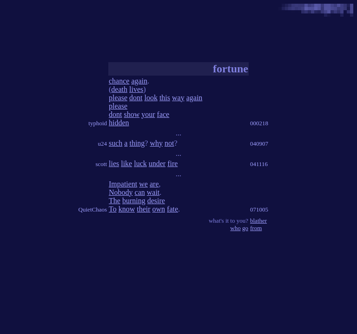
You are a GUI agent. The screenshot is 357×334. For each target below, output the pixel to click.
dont (135, 98)
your (148, 114)
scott (101, 164)
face (163, 114)
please (118, 98)
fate (172, 209)
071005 (259, 209)
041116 (259, 164)
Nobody (121, 192)
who (235, 228)
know (127, 209)
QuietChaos (93, 209)
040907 (259, 143)
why (156, 143)
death (119, 89)
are (154, 184)
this (164, 98)
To (113, 209)
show (131, 114)
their (143, 209)
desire (156, 201)
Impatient (123, 184)
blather (258, 220)
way (178, 98)
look (150, 98)
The (114, 201)
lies (114, 163)
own (158, 209)
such (115, 143)
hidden (119, 123)
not (169, 143)
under (157, 163)
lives (136, 89)
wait (153, 192)
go (245, 228)
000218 (259, 123)
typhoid (97, 123)
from (256, 228)
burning (133, 201)
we (143, 184)
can (140, 192)
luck (140, 163)
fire (172, 163)
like (126, 163)
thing (137, 143)
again (139, 81)
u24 (102, 143)
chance (119, 81)
